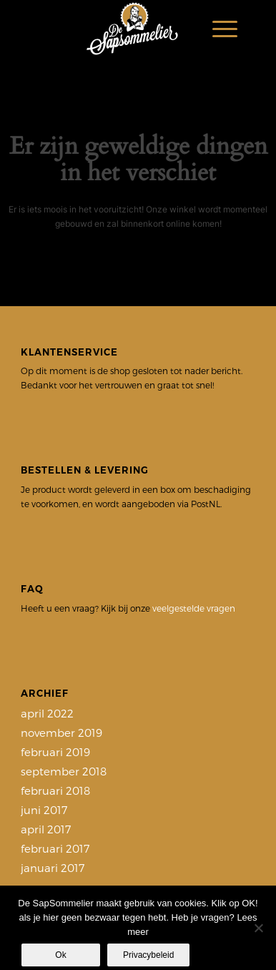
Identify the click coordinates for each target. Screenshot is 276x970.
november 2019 (61, 732)
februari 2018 (55, 790)
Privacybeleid (148, 955)
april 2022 (47, 713)
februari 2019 (55, 751)
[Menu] (217, 28)
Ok (60, 955)
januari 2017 (52, 867)
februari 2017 (55, 848)
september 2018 (64, 771)
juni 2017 (44, 809)
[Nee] (258, 928)
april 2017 (46, 829)
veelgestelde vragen (193, 608)
